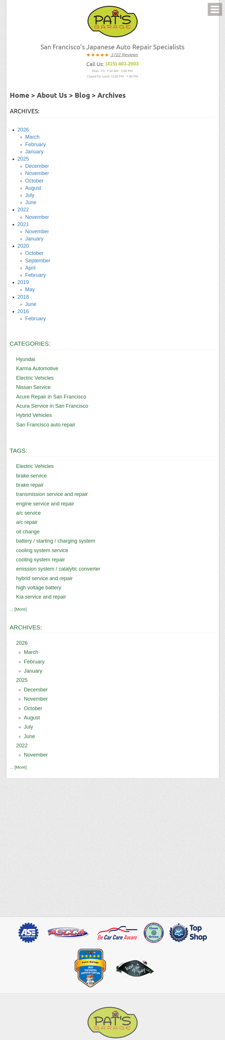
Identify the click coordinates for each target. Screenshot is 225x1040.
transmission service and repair (52, 494)
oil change (28, 532)
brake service (31, 476)
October (34, 181)
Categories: (30, 343)
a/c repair (27, 522)
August (33, 188)
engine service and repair (45, 504)
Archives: (26, 627)
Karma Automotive (37, 368)
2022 (23, 209)
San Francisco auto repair (45, 425)
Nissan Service (33, 387)
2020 (23, 246)
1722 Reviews (124, 54)
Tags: (18, 450)
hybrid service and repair (44, 578)
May (30, 289)
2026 (23, 130)
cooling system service (42, 550)
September (38, 261)
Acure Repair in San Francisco (51, 397)
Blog (82, 95)
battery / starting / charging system (55, 541)
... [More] (18, 609)
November (37, 173)
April (30, 268)
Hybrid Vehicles (34, 415)
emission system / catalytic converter (58, 569)
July (29, 195)
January (34, 152)
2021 (23, 224)
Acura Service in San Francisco (52, 406)
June (30, 202)
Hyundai (25, 359)
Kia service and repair (41, 597)
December (37, 166)
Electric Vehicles (35, 378)
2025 (23, 159)
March (32, 137)
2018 (23, 297)
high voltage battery (38, 587)
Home (19, 95)
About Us (52, 95)
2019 (23, 282)
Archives (111, 95)
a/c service (28, 513)
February (35, 144)
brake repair (30, 485)
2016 (23, 311)
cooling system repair (40, 560)
